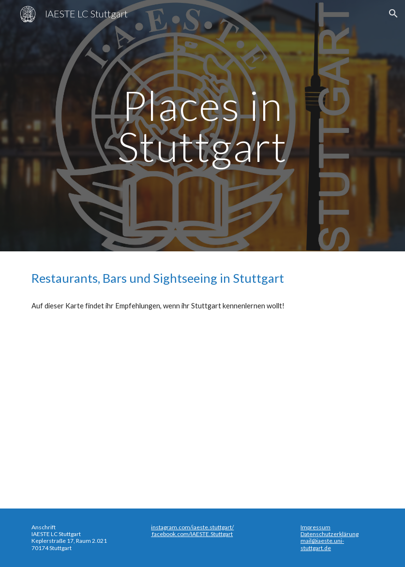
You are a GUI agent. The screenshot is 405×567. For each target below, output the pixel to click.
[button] (393, 13)
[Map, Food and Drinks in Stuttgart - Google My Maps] (202, 408)
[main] (203, 126)
